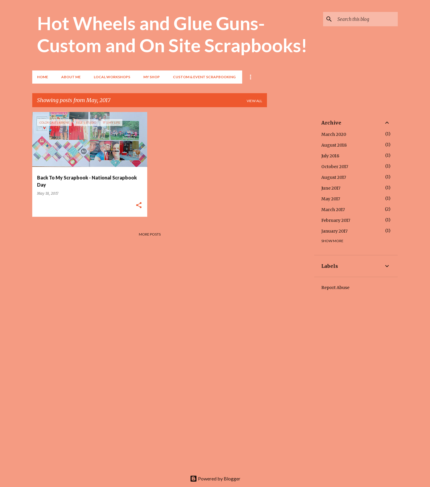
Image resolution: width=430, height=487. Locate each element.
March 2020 (333, 134)
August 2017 (333, 177)
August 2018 (334, 145)
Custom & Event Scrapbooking (204, 77)
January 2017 (334, 231)
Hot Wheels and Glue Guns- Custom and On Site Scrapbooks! (172, 34)
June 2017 (330, 188)
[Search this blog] (366, 19)
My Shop (151, 77)
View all (254, 101)
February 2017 (335, 220)
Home (42, 77)
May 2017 (330, 199)
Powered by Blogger (215, 478)
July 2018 (330, 156)
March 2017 (333, 209)
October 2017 (334, 166)
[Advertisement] (290, 201)
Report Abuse (335, 287)
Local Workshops (112, 77)
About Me (71, 77)
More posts (150, 234)
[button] (138, 206)
